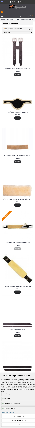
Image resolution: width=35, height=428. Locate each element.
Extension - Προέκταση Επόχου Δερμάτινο (17, 68)
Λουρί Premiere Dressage (17, 329)
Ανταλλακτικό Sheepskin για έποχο (17, 112)
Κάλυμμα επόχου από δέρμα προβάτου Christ (17, 286)
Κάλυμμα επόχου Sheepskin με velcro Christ (17, 242)
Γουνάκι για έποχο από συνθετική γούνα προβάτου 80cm (18, 155)
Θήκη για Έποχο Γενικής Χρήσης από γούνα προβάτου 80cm (18, 199)
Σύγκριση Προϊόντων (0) (15, 28)
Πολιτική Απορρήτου (8, 412)
